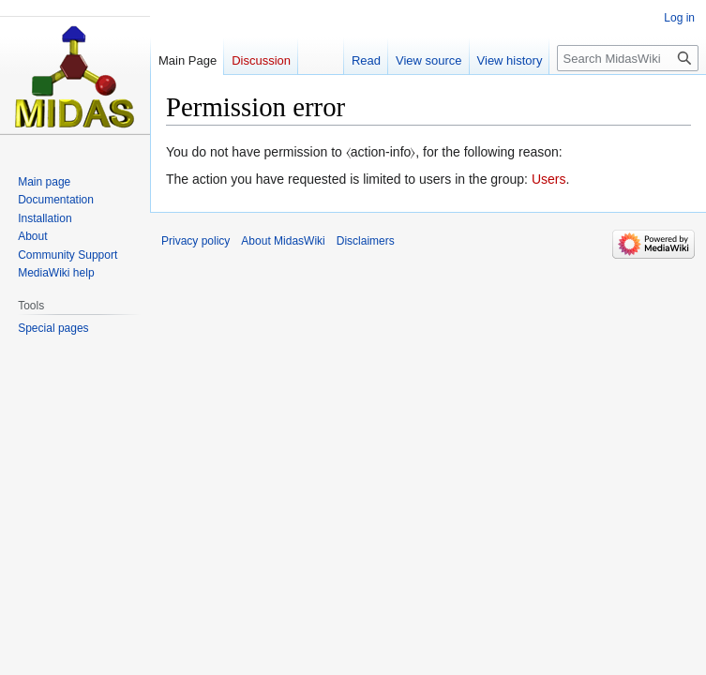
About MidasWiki (282, 241)
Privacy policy (195, 241)
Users (549, 179)
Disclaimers (366, 241)
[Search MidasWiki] (627, 58)
